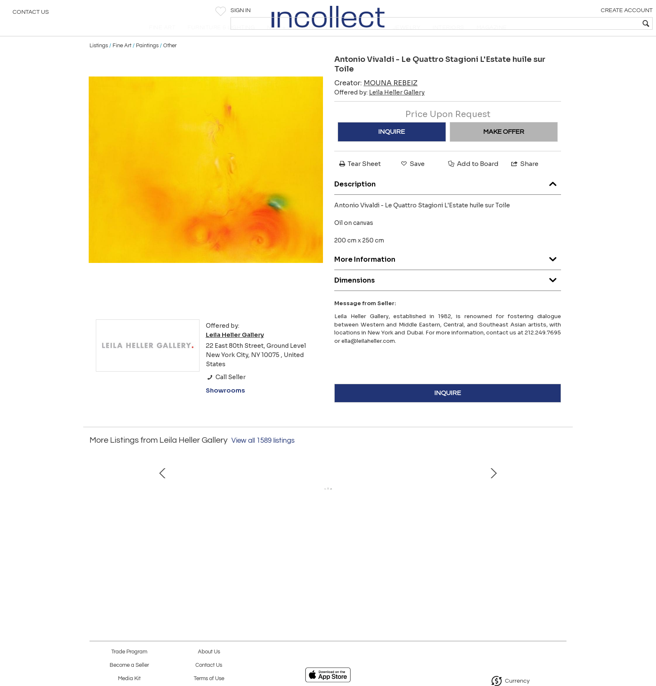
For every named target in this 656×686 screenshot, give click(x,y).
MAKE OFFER (503, 149)
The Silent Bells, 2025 (150, 563)
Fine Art (122, 63)
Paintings (147, 63)
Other (170, 63)
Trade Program (129, 652)
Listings (99, 63)
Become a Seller (129, 665)
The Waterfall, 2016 (413, 563)
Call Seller (226, 395)
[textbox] (589, 23)
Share (524, 182)
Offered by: (379, 110)
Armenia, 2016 (502, 563)
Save (412, 182)
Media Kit (129, 678)
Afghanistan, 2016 (238, 563)
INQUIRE (391, 149)
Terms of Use (209, 678)
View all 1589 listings (263, 458)
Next (560, 520)
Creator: (376, 101)
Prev (95, 520)
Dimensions (447, 296)
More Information (447, 276)
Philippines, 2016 (326, 563)
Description (447, 200)
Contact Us (31, 15)
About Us (209, 652)
